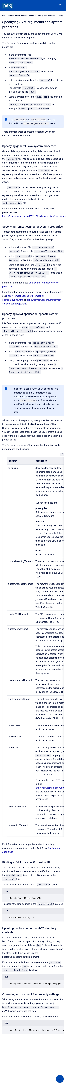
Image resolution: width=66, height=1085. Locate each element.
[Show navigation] (60, 1079)
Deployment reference (46, 15)
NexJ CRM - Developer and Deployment (18, 15)
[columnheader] (20, 461)
